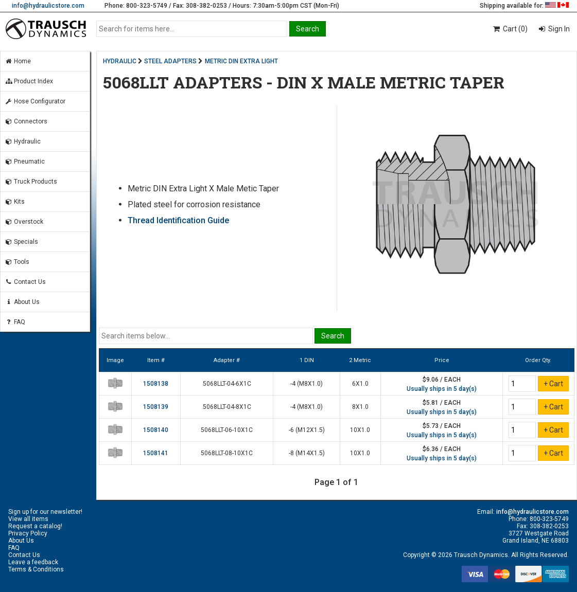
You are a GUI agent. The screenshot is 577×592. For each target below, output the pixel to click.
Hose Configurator (35, 101)
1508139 (155, 406)
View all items (28, 519)
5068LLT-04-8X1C (227, 406)
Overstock (24, 221)
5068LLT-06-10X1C (227, 430)
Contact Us (25, 281)
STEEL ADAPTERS (170, 61)
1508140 (155, 430)
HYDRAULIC (119, 61)
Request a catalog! (35, 526)
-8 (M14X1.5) (307, 453)
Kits (15, 201)
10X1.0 (360, 430)
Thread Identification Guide (178, 220)
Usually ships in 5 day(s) (442, 388)
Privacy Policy (27, 533)
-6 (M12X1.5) (307, 430)
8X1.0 (360, 406)
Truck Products (31, 181)
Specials (21, 241)
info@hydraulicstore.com (48, 5)
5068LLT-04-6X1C (227, 383)
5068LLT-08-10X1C (227, 453)
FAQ (15, 322)
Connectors (26, 121)
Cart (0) (510, 29)
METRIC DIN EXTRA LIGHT (241, 61)
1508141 (155, 453)
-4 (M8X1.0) (306, 383)
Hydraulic (23, 141)
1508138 (155, 383)
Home (18, 61)
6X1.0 (360, 383)
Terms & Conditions (36, 569)
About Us (22, 302)
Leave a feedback (33, 562)
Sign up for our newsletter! (45, 511)
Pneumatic (25, 161)
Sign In (558, 29)
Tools (17, 261)
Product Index (29, 81)
